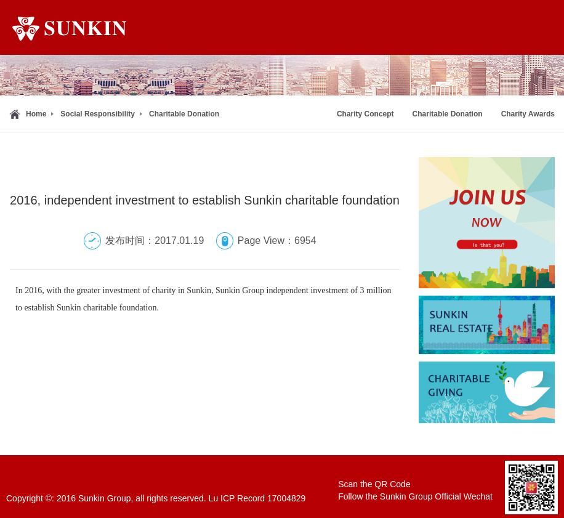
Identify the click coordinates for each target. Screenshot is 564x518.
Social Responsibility (97, 114)
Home (36, 114)
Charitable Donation (184, 114)
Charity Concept (365, 114)
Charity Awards (528, 114)
